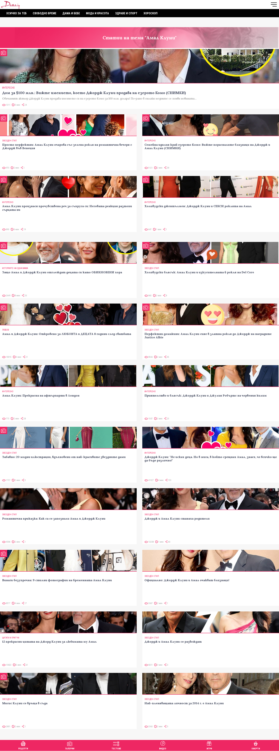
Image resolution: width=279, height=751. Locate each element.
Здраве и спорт (126, 13)
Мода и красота (97, 13)
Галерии (69, 745)
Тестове (116, 745)
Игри (209, 745)
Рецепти (23, 745)
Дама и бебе (71, 13)
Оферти (255, 745)
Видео (162, 745)
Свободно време (44, 13)
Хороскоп (151, 13)
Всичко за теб (16, 13)
